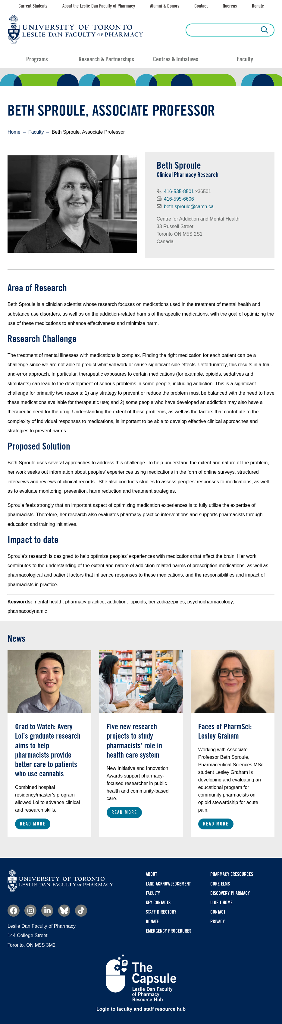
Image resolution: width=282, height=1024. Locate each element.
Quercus (230, 6)
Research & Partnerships (106, 59)
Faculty (245, 59)
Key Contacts (158, 902)
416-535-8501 (179, 191)
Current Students (32, 6)
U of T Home (221, 902)
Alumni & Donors (164, 6)
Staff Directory (161, 912)
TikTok (81, 911)
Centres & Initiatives (175, 59)
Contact (201, 6)
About (151, 874)
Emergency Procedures (168, 931)
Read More (32, 824)
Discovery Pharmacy (230, 893)
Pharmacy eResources (231, 874)
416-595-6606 (179, 199)
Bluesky (64, 911)
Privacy (217, 921)
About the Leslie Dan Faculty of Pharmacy (98, 6)
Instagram (30, 911)
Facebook (14, 911)
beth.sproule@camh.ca (189, 206)
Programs (37, 59)
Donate (258, 6)
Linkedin (47, 911)
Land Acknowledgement (168, 884)
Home (14, 132)
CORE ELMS (220, 884)
